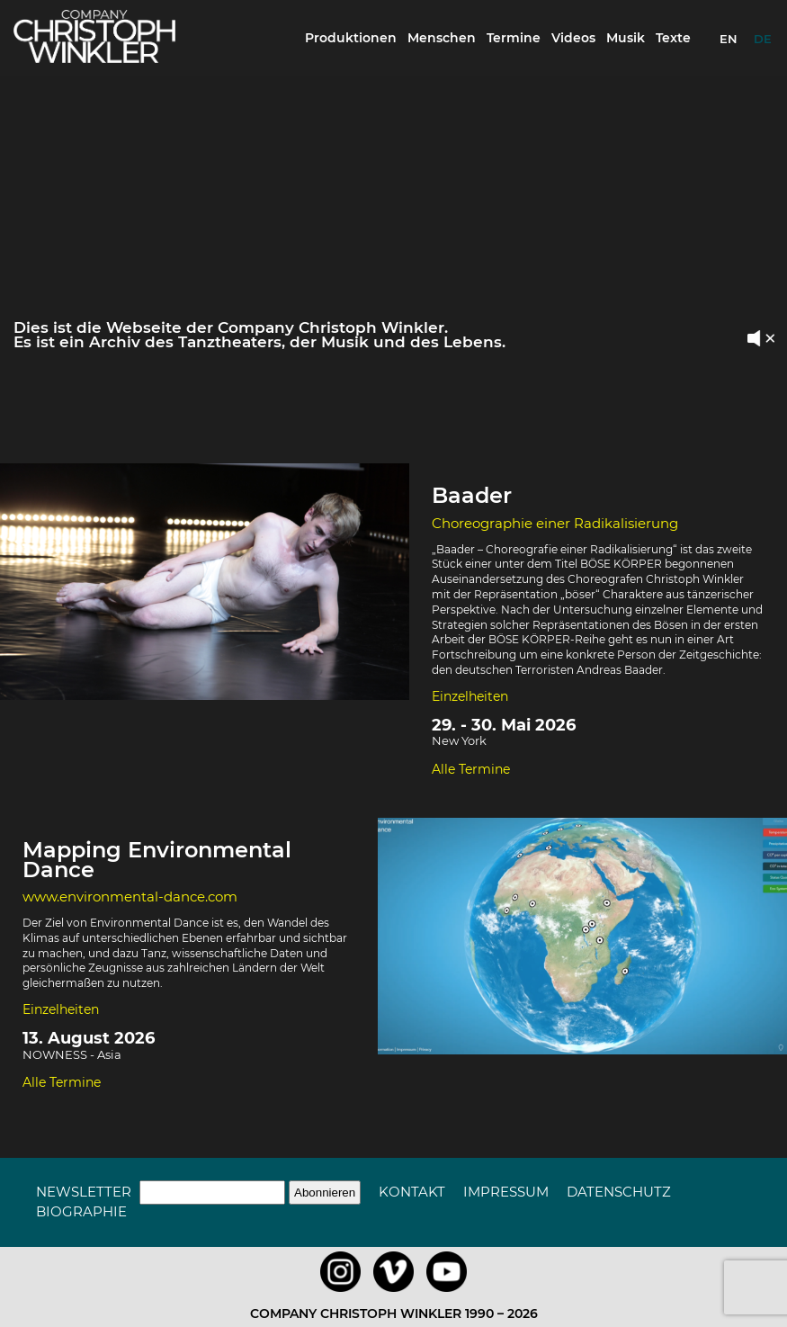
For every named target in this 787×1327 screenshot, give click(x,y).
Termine (514, 38)
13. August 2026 (88, 1038)
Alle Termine (471, 769)
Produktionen (351, 38)
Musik (625, 38)
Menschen (441, 38)
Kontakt (412, 1191)
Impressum (506, 1191)
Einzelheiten (470, 696)
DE (763, 38)
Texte (673, 38)
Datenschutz (619, 1191)
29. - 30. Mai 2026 (504, 725)
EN (729, 38)
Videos (573, 38)
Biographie (81, 1211)
